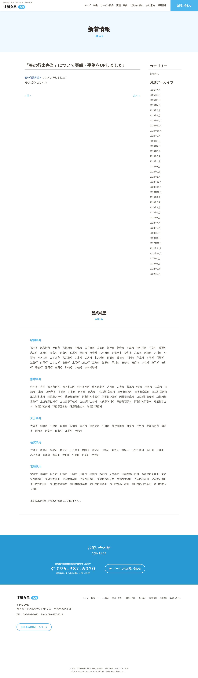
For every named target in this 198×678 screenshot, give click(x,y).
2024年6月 (155, 151)
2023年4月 (155, 223)
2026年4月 (155, 90)
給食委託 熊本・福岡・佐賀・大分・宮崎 (17, 2)
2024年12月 (156, 120)
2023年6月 (155, 212)
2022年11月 (156, 248)
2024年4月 (155, 161)
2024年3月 (155, 166)
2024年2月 (155, 172)
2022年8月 (155, 264)
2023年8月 (155, 202)
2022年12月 (156, 243)
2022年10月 (156, 253)
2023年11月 (156, 187)
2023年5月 (155, 217)
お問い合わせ (184, 5)
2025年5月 (155, 100)
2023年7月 (155, 207)
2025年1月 (155, 115)
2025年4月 (155, 105)
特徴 (95, 5)
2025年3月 (155, 110)
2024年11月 (156, 126)
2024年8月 (155, 141)
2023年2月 (155, 233)
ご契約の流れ (136, 5)
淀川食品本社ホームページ (34, 627)
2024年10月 (156, 131)
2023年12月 (156, 182)
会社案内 (150, 5)
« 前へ (28, 95)
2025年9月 (155, 95)
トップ (87, 5)
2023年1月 (155, 238)
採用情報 (162, 5)
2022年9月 (155, 258)
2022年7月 (155, 269)
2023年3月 (155, 228)
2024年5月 (155, 156)
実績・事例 (121, 5)
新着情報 (154, 73)
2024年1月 (155, 177)
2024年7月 (155, 146)
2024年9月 (155, 136)
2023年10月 (156, 192)
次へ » (136, 95)
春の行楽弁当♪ (33, 77)
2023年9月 (155, 197)
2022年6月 (155, 274)
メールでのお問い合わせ (125, 568)
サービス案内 (107, 5)
